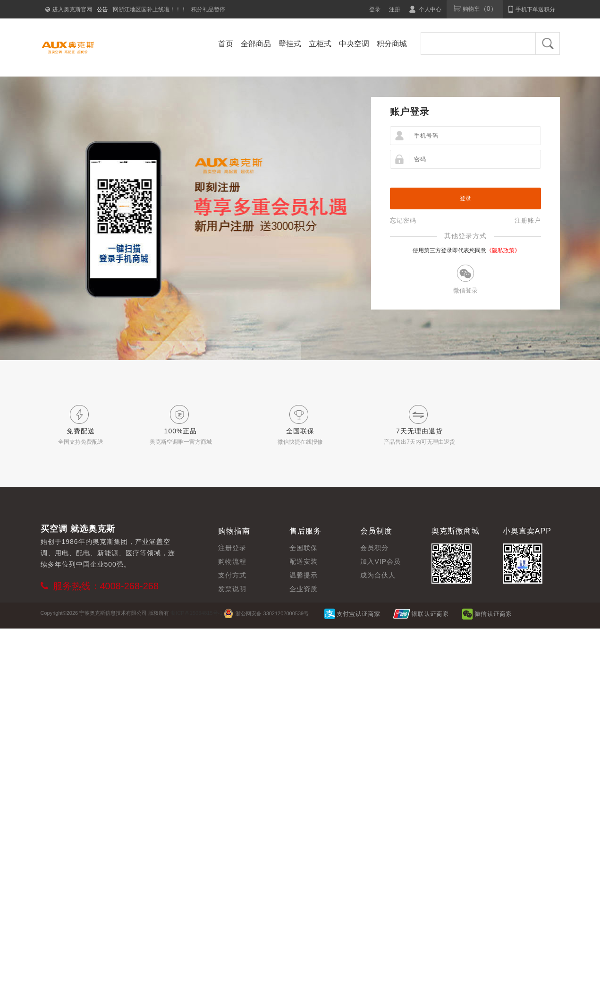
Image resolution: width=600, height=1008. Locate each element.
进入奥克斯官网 (68, 9)
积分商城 (392, 44)
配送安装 (303, 561)
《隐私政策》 (503, 250)
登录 (374, 9)
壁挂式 (290, 44)
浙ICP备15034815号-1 (196, 613)
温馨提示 (303, 575)
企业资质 (303, 589)
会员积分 (374, 547)
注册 (394, 9)
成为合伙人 (378, 575)
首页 (225, 44)
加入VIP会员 (380, 561)
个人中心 (425, 9)
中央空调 (354, 44)
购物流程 (232, 561)
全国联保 (303, 547)
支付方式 (232, 575)
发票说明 (232, 589)
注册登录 (232, 547)
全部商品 (256, 44)
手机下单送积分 (531, 9)
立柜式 (320, 44)
